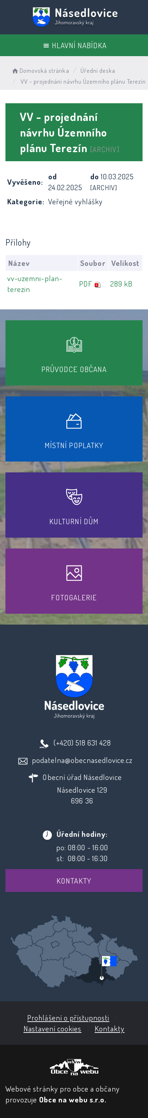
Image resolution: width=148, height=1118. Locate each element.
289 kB (121, 283)
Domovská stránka (40, 70)
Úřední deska (98, 70)
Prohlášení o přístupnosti (68, 1017)
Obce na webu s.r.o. (73, 1099)
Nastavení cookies (53, 1028)
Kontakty (74, 880)
